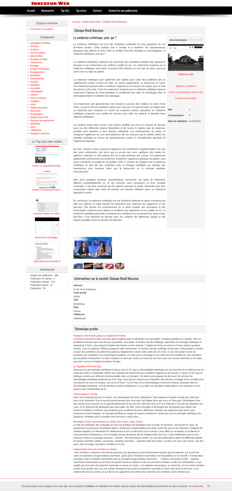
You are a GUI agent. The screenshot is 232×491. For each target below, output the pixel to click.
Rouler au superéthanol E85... (47, 166)
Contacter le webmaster (186, 98)
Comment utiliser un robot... (47, 213)
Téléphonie (35, 130)
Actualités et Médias (40, 43)
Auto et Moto (36, 56)
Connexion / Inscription (41, 29)
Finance (34, 81)
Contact (97, 10)
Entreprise (35, 75)
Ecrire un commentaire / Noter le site (185, 92)
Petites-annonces (39, 107)
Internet (34, 94)
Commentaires (176, 115)
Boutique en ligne (39, 59)
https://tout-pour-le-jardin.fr (47, 261)
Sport (32, 127)
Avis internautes (178, 40)
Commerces (36, 62)
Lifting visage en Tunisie (85, 394)
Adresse (77, 285)
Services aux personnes (42, 120)
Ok (208, 486)
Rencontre (35, 111)
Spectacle (35, 123)
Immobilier (35, 88)
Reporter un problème (186, 86)
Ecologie (34, 65)
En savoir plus (196, 486)
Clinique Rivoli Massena (115, 21)
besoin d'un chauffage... (47, 237)
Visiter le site (185, 74)
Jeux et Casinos (38, 98)
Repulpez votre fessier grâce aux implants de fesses (99, 335)
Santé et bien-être (39, 117)
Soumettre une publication (122, 10)
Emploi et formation (40, 69)
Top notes (81, 10)
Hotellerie (35, 85)
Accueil (31, 10)
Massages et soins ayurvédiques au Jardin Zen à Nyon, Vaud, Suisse (108, 421)
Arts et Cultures (38, 52)
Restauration (36, 114)
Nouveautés (47, 10)
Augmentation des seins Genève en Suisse (95, 449)
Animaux (34, 46)
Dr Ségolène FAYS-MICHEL (87, 366)
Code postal (79, 292)
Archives (34, 49)
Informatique (36, 91)
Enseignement (37, 72)
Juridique (34, 101)
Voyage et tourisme (39, 133)
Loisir (32, 104)
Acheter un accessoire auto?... (47, 189)
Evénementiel (37, 78)
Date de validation (177, 121)
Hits (170, 109)
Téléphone (79, 314)
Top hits (65, 10)
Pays (76, 307)
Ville (75, 300)
